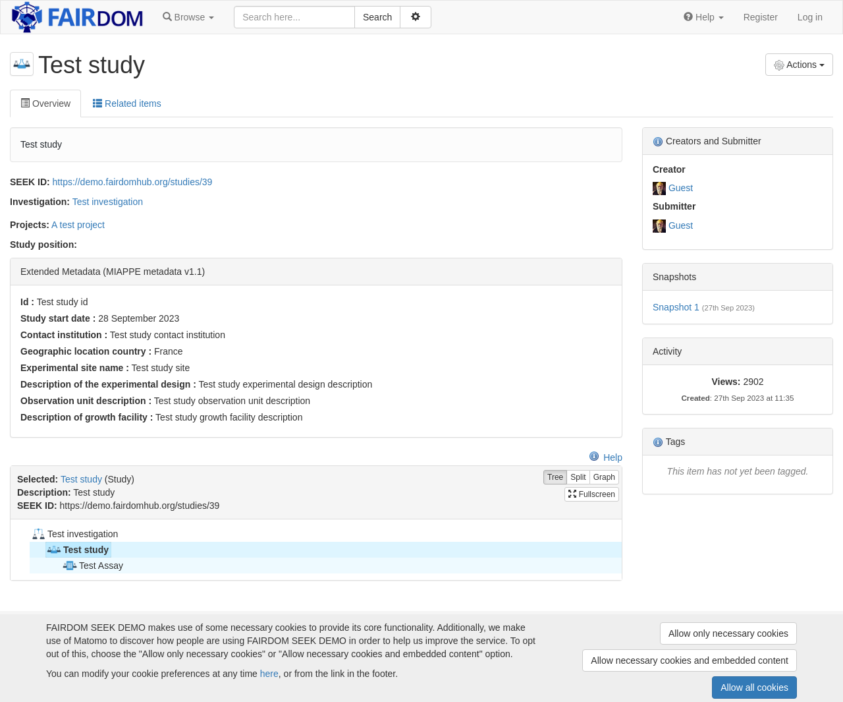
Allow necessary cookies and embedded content (689, 660)
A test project (78, 224)
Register (761, 17)
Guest (680, 188)
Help (605, 457)
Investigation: (40, 201)
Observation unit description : (85, 400)
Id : (27, 302)
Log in (810, 17)
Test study (81, 479)
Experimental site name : (74, 368)
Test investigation (107, 201)
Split (577, 478)
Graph (604, 478)
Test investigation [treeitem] (74, 534)
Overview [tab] (45, 103)
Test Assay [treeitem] (92, 565)
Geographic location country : (85, 351)
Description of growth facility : (86, 417)
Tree (555, 478)
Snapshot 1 (676, 307)
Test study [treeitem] (77, 550)
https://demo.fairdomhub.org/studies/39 (133, 182)
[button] (188, 17)
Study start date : (57, 318)
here (269, 673)
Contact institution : (63, 335)
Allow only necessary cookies (728, 633)
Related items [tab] (127, 103)
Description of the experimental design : (108, 384)
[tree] (316, 549)
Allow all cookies (754, 687)
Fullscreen (591, 494)
